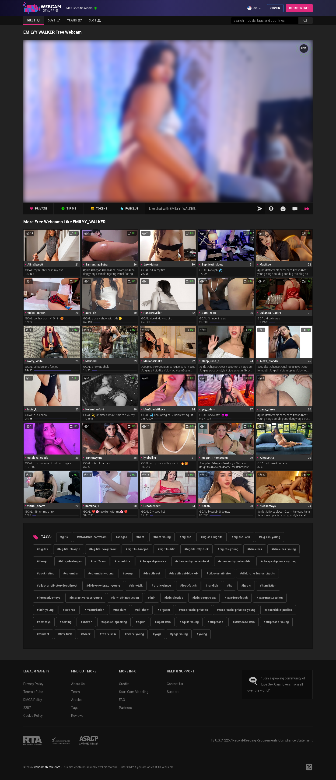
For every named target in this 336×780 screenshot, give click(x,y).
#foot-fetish (188, 585)
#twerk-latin (108, 634)
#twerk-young (134, 634)
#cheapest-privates (153, 561)
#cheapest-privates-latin (234, 561)
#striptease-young (276, 622)
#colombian (71, 573)
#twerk (86, 634)
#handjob (212, 585)
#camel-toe (122, 561)
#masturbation (94, 610)
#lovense (69, 610)
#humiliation (268, 585)
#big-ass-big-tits (211, 537)
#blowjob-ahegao (70, 561)
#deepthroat (151, 573)
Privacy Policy (33, 684)
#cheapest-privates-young (278, 561)
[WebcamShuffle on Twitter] (309, 767)
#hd (229, 585)
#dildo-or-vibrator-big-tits (257, 573)
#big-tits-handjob (137, 549)
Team (75, 691)
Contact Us (175, 684)
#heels (246, 585)
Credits (124, 684)
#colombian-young (100, 573)
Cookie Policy (33, 715)
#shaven (86, 622)
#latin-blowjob (173, 597)
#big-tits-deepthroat (102, 549)
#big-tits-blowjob (68, 549)
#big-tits (42, 549)
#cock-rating (45, 573)
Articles (76, 699)
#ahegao (121, 537)
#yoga (157, 634)
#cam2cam (98, 561)
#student (43, 634)
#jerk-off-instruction (125, 597)
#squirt (140, 622)
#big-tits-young (228, 549)
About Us (78, 684)
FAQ (122, 699)
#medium (119, 610)
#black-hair (254, 549)
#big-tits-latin (166, 549)
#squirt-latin (162, 622)
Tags (74, 707)
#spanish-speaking (114, 622)
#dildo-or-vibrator (219, 573)
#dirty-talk (136, 585)
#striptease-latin (243, 622)
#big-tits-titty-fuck (196, 549)
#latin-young (45, 610)
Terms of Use (33, 691)
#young (202, 634)
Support (173, 691)
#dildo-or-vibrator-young (103, 585)
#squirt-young (189, 622)
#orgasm (164, 610)
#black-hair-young (283, 549)
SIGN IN (275, 8)
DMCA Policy (32, 699)
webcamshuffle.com (47, 767)
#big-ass (185, 537)
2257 (27, 707)
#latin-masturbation (270, 597)
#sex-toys (44, 622)
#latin (151, 597)
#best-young (162, 537)
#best (140, 537)
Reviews (77, 715)
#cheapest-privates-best (192, 561)
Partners (125, 707)
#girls (64, 537)
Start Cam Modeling (133, 691)
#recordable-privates (193, 610)
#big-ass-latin (241, 537)
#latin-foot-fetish (236, 597)
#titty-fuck (65, 634)
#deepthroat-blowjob (183, 573)
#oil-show (142, 610)
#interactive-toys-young (85, 597)
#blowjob (43, 561)
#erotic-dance (161, 585)
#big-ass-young (269, 537)
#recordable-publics (278, 610)
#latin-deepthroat (204, 597)
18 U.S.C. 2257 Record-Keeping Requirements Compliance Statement (262, 740)
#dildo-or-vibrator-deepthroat (57, 585)
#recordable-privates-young (236, 610)
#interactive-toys (48, 597)
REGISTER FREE (299, 8)
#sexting (65, 622)
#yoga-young (179, 634)
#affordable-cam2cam (91, 537)
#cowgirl (128, 573)
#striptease (215, 622)
